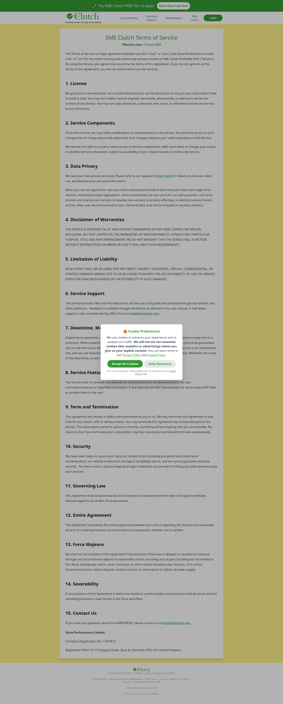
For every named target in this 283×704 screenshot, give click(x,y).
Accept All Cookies (125, 364)
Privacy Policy (131, 355)
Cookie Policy (156, 355)
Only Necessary (160, 364)
